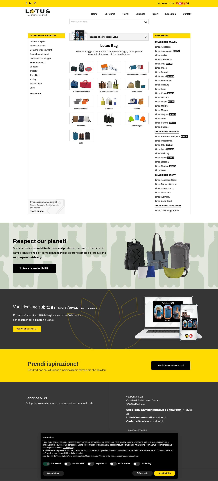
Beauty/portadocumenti (41, 50)
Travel (125, 14)
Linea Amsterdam (167, 51)
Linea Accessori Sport (165, 180)
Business (140, 14)
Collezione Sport (165, 175)
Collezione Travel (166, 42)
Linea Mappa (161, 110)
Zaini (32, 88)
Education (170, 14)
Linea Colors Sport (164, 188)
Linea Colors (161, 68)
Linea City (163, 64)
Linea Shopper (162, 127)
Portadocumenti (37, 62)
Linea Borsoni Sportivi (165, 184)
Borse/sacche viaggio (40, 58)
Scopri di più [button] (53, 473)
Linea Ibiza (160, 89)
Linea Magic (164, 101)
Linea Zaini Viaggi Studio (167, 211)
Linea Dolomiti (162, 72)
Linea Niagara (165, 114)
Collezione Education (168, 206)
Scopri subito (37, 211)
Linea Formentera (163, 80)
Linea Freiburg (162, 85)
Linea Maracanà (163, 192)
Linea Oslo (160, 118)
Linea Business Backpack (171, 136)
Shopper (34, 67)
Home (94, 14)
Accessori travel (37, 45)
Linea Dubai (164, 76)
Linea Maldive (161, 106)
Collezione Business (167, 132)
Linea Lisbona (162, 97)
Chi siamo (110, 14)
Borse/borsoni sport (39, 54)
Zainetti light (36, 83)
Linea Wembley (162, 197)
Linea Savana (165, 123)
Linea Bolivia (161, 55)
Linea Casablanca (163, 59)
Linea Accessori (163, 47)
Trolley (33, 79)
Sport (155, 14)
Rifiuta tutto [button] (142, 473)
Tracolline (34, 75)
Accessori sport (37, 41)
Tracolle (33, 71)
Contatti (187, 14)
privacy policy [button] (126, 442)
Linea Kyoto (164, 93)
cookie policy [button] (68, 447)
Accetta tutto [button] (164, 473)
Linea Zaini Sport (163, 201)
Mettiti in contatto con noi (171, 365)
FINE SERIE (36, 93)
